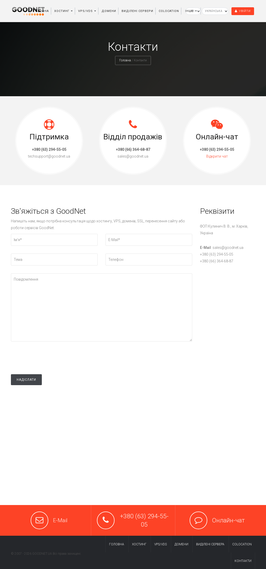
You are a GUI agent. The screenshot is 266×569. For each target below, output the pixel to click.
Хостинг (61, 11)
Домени (109, 11)
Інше (189, 11)
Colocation (169, 11)
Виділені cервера (210, 544)
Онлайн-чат (228, 520)
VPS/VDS (85, 11)
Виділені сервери (137, 11)
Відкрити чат (217, 156)
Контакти (243, 561)
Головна (41, 11)
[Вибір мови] (215, 11)
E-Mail (60, 520)
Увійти (243, 11)
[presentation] (50, 364)
